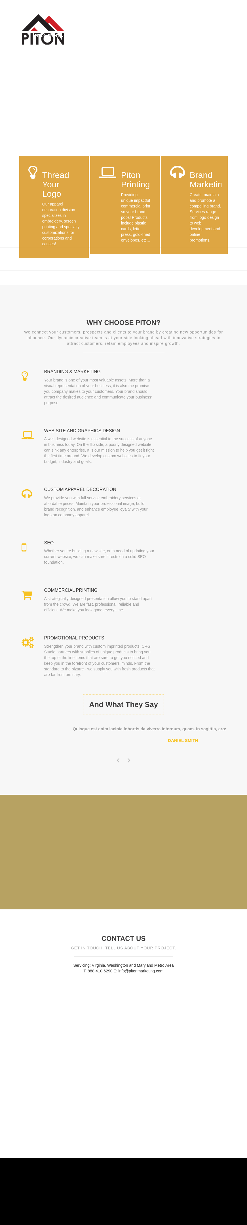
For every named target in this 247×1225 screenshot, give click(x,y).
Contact (44, 50)
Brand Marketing (146, 35)
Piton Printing (51, 35)
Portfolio (187, 35)
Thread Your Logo (97, 35)
